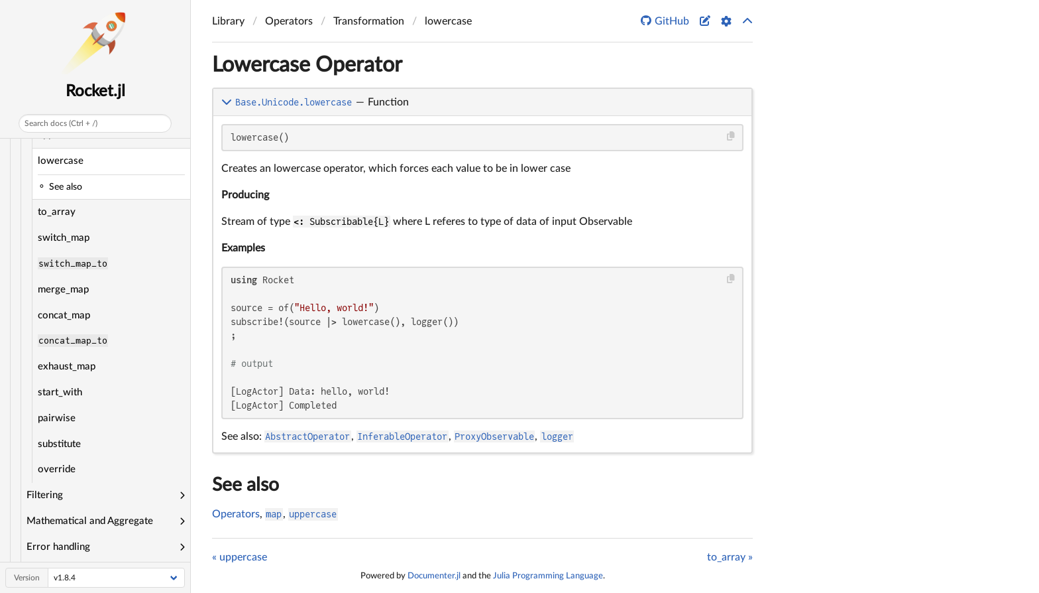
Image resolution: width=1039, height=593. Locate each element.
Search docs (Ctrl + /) (61, 123)
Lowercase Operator (307, 65)
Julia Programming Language (548, 576)
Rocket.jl (95, 91)
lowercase (60, 161)
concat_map (64, 315)
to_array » (730, 557)
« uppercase (239, 557)
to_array (57, 212)
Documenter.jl (434, 576)
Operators (236, 514)
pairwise (57, 418)
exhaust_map (66, 366)
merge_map (63, 290)
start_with (60, 392)
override (57, 469)
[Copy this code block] (731, 136)
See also (245, 485)
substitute (59, 444)
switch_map (63, 238)
